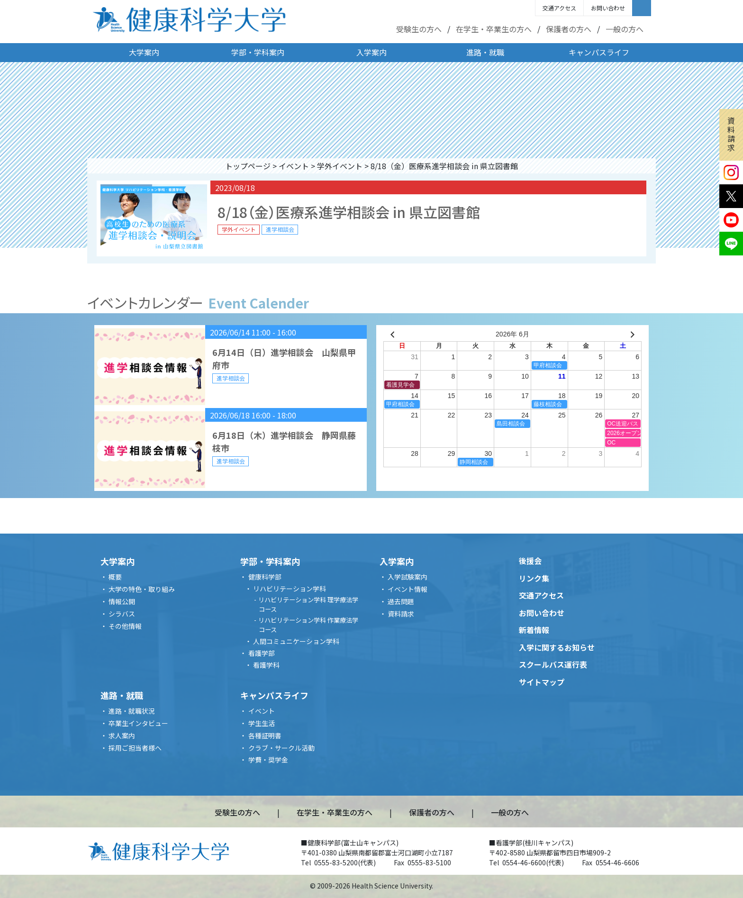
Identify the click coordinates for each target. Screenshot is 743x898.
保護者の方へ (568, 29)
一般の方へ (624, 29)
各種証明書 (264, 735)
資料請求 (731, 134)
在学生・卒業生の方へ (494, 29)
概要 (115, 576)
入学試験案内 (407, 576)
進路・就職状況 (132, 711)
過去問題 (401, 601)
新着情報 (534, 629)
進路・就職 (485, 52)
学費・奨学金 (268, 759)
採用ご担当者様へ (135, 748)
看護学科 (266, 665)
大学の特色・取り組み (142, 589)
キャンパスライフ (599, 52)
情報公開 (122, 601)
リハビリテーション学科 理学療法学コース (308, 604)
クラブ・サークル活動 (281, 748)
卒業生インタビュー (138, 723)
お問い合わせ (608, 8)
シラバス (122, 613)
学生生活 (261, 723)
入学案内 (371, 52)
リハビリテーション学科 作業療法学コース (308, 625)
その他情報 (125, 626)
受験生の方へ (419, 29)
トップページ (248, 166)
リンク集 (534, 578)
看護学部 (261, 653)
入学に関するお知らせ (557, 647)
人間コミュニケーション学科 (296, 641)
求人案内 (122, 735)
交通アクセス (559, 8)
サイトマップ (541, 682)
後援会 (530, 560)
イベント (294, 166)
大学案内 (144, 52)
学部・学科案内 (257, 52)
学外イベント (339, 166)
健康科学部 (264, 576)
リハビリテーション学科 (289, 588)
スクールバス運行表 (553, 664)
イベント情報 (407, 589)
